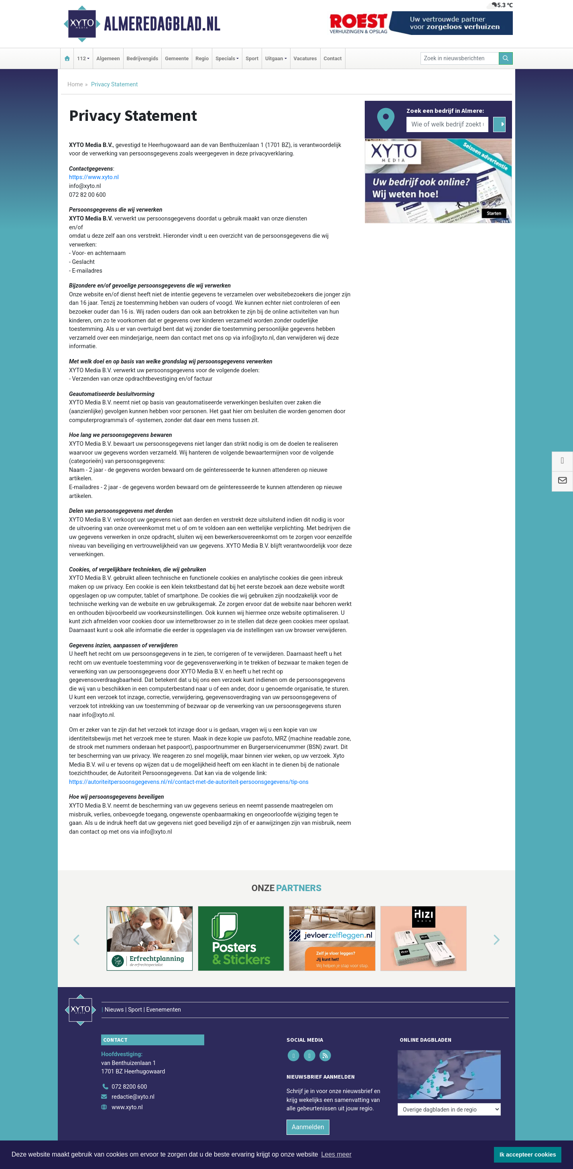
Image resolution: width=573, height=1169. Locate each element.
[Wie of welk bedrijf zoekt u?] (447, 124)
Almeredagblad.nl (162, 23)
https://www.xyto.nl (94, 177)
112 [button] (81, 58)
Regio (202, 58)
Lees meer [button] (336, 1154)
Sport (252, 58)
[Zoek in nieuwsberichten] (460, 58)
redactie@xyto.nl (133, 1097)
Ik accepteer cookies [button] (528, 1154)
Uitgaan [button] (274, 58)
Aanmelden (308, 1127)
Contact (333, 58)
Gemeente (177, 58)
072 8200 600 (129, 1086)
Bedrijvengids (142, 58)
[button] (67, 940)
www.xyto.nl (127, 1107)
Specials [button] (225, 58)
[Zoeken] (506, 58)
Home (75, 84)
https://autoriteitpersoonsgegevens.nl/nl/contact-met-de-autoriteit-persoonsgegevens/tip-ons (189, 782)
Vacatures (305, 58)
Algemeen (108, 58)
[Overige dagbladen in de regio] (449, 1109)
